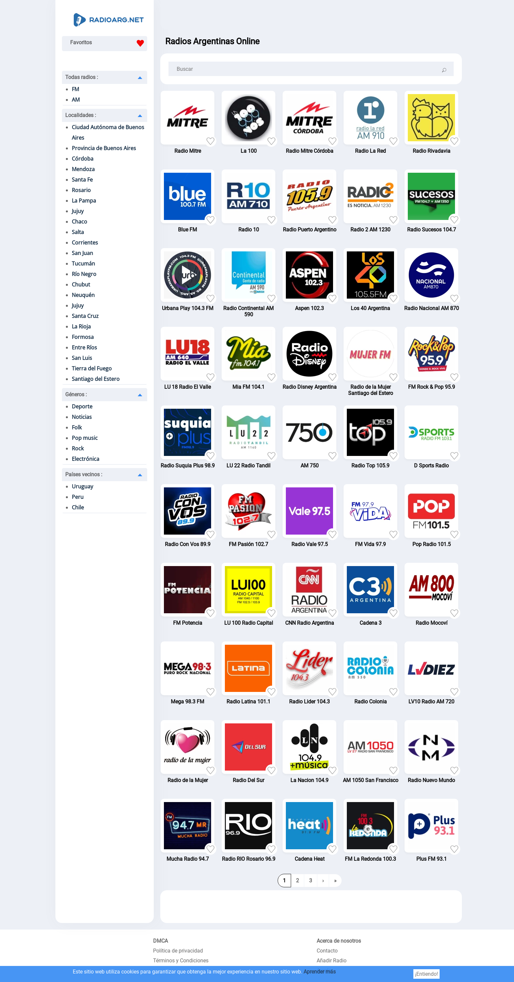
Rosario (81, 190)
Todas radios (81, 77)
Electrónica (85, 458)
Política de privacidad (178, 951)
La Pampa (84, 200)
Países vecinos (83, 474)
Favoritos (108, 43)
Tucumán (83, 263)
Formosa (83, 337)
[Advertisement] (311, 16)
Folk (77, 427)
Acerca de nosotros (339, 941)
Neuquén (83, 295)
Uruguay (82, 486)
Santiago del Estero (96, 379)
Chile (78, 507)
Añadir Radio (331, 960)
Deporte (82, 406)
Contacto (327, 951)
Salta (78, 232)
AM (76, 99)
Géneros (76, 394)
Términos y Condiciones (180, 960)
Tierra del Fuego (92, 368)
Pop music (85, 438)
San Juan (82, 253)
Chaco (79, 221)
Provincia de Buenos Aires (104, 148)
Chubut (81, 284)
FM (75, 89)
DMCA (160, 941)
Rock (78, 448)
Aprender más (320, 972)
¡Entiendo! (426, 974)
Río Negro (84, 274)
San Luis (82, 358)
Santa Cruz (85, 316)
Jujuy (78, 211)
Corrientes (85, 242)
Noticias (82, 417)
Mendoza (83, 169)
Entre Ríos (84, 347)
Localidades (80, 115)
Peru (78, 497)
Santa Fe (82, 179)
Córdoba (82, 158)
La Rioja (81, 326)
